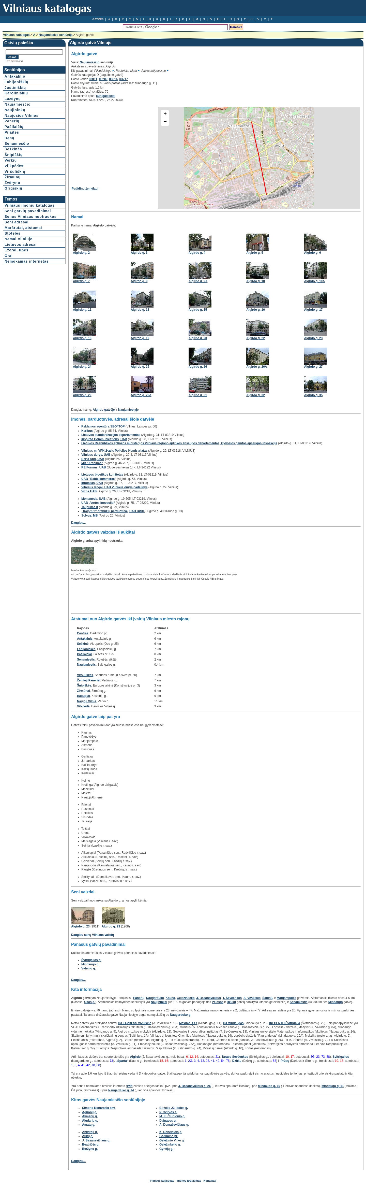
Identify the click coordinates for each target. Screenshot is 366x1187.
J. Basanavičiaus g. (96, 1140)
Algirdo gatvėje (104, 409)
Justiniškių (15, 87)
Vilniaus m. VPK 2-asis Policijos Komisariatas (114, 450)
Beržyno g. (90, 1149)
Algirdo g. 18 (82, 338)
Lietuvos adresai (21, 244)
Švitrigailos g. (91, 960)
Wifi (129, 1086)
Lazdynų (13, 99)
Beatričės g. (90, 1144)
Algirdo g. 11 (82, 309)
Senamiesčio (17, 143)
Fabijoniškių (16, 82)
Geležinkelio (185, 998)
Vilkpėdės (14, 166)
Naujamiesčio (17, 104)
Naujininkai (159, 1002)
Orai (9, 256)
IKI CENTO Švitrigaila (284, 1023)
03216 (113, 79)
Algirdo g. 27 (313, 366)
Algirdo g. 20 (198, 338)
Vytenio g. (88, 968)
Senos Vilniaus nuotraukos (30, 216)
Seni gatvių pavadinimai (28, 211)
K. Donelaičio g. (170, 1132)
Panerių (12, 121)
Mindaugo (335, 1002)
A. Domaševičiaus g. (174, 1124)
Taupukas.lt (89, 507)
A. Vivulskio (252, 998)
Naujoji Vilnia (86, 701)
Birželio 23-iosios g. (173, 1108)
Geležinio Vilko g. (172, 1140)
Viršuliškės (85, 675)
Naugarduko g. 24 (121, 1090)
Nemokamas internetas (27, 261)
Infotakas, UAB (92, 483)
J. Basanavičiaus (208, 998)
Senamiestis (86, 659)
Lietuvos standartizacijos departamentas (110, 435)
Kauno (170, 998)
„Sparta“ (122, 1061)
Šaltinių (267, 998)
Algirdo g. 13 (140, 309)
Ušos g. (89, 1002)
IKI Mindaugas (233, 1023)
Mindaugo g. (90, 964)
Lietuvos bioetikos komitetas (102, 474)
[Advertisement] (114, 142)
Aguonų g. (89, 1112)
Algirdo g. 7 (81, 281)
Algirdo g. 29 (82, 395)
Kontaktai (209, 1180)
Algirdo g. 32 (255, 395)
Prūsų (285, 1061)
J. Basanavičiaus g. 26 (194, 1086)
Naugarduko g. (180, 1015)
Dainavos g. (167, 1120)
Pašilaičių (14, 127)
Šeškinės (13, 149)
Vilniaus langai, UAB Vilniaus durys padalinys (114, 487)
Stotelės (12, 233)
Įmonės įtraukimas (189, 1180)
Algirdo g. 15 (198, 309)
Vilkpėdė (83, 706)
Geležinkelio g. (170, 1144)
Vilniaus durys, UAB (95, 454)
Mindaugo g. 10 (269, 1086)
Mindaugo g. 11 (333, 1086)
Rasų (9, 138)
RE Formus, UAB (93, 467)
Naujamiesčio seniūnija (56, 35)
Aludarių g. (90, 1120)
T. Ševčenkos (232, 998)
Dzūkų (231, 1002)
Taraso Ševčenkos (235, 1057)
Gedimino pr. (168, 1136)
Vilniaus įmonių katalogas (30, 205)
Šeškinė (82, 644)
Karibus (87, 431)
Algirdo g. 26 (198, 366)
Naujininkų (15, 110)
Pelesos (217, 1002)
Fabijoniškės (86, 649)
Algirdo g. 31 (198, 395)
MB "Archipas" (92, 463)
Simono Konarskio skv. (99, 1108)
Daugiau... (78, 522)
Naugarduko (155, 998)
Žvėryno (12, 183)
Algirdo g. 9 (139, 281)
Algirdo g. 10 (255, 281)
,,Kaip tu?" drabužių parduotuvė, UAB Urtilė (113, 511)
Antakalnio (15, 76)
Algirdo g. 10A (314, 281)
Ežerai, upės (16, 250)
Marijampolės (286, 998)
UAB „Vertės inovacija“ (98, 503)
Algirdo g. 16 (255, 309)
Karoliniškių (16, 93)
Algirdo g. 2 (81, 252)
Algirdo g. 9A (198, 281)
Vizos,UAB (89, 491)
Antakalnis (85, 638)
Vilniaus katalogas (16, 35)
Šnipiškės (84, 685)
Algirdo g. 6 (312, 252)
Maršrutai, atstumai (23, 228)
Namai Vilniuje (18, 239)
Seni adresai (17, 222)
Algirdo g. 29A (141, 395)
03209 (103, 79)
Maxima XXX (188, 1023)
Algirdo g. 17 (313, 309)
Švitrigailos (340, 1057)
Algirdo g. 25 (140, 366)
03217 (123, 79)
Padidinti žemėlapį (85, 188)
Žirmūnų (13, 177)
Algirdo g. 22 (255, 338)
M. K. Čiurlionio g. (172, 1116)
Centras (82, 633)
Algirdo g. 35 (313, 395)
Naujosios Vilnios (21, 115)
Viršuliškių (15, 171)
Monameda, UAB (93, 498)
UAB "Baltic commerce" (98, 479)
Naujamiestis (86, 664)
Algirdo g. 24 (82, 366)
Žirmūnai (83, 691)
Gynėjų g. (166, 1149)
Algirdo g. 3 (139, 252)
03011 (93, 79)
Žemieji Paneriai (88, 680)
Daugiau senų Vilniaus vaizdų (92, 935)
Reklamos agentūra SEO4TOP (103, 426)
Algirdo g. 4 (197, 252)
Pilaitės (12, 132)
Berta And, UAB (92, 459)
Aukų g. (87, 1136)
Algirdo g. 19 (140, 338)
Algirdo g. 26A (256, 366)
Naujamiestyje (128, 409)
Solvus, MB (89, 515)
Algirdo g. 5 (254, 252)
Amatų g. (88, 1124)
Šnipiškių (14, 155)
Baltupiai (83, 696)
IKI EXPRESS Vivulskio (134, 1023)
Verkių (11, 160)
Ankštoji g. (90, 1132)
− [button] (165, 122)
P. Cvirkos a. (168, 1112)
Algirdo (135, 1057)
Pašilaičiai (84, 654)
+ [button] (165, 114)
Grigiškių (13, 188)
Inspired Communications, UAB (104, 439)
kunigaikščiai (105, 96)
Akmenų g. (90, 1116)
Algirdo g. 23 (313, 338)
